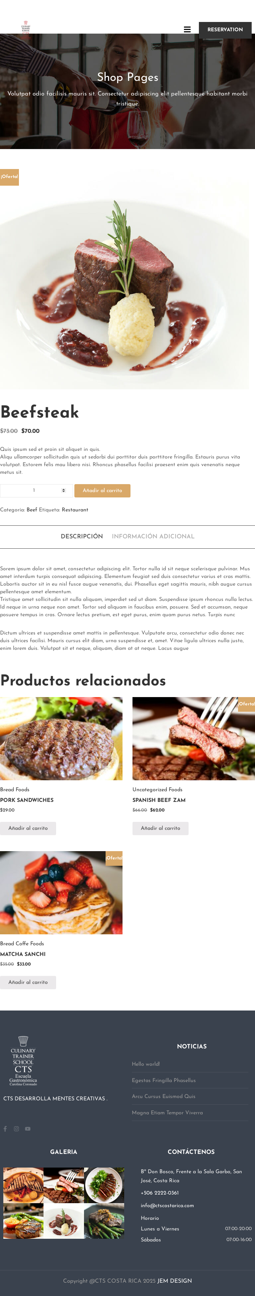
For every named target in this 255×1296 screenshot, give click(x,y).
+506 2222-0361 (160, 1193)
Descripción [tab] (82, 537)
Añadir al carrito (102, 490)
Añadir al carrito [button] (28, 828)
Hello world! (146, 1064)
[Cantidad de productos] (36, 490)
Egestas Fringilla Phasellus (164, 1080)
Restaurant (75, 510)
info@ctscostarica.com (167, 1205)
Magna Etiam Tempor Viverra (167, 1113)
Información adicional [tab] (153, 537)
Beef (32, 510)
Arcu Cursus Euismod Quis (164, 1096)
